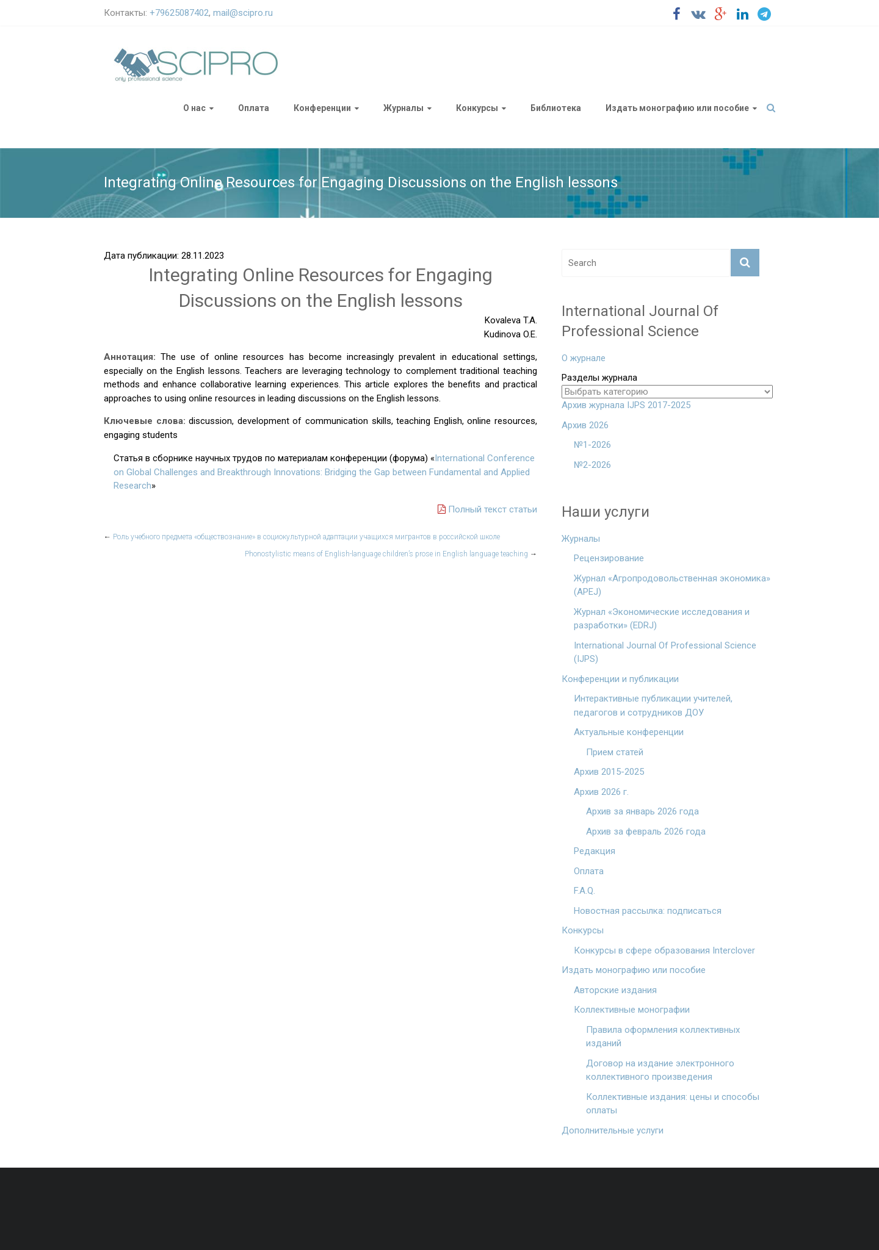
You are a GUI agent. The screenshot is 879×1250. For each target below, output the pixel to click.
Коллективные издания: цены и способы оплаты (672, 1103)
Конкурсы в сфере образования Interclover (664, 950)
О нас (194, 108)
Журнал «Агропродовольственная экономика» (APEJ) (672, 585)
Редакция (594, 851)
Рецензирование (609, 558)
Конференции (322, 108)
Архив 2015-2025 (609, 771)
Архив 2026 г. (601, 791)
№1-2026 (592, 444)
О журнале (584, 358)
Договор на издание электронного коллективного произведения (660, 1070)
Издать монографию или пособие (677, 108)
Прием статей (614, 752)
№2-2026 (592, 464)
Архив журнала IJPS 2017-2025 (626, 405)
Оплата (253, 108)
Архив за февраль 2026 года (646, 831)
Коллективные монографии (632, 1009)
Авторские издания (615, 990)
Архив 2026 (585, 425)
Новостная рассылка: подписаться (648, 910)
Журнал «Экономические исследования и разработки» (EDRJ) (662, 618)
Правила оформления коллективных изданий (663, 1036)
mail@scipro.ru (243, 12)
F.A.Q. (584, 890)
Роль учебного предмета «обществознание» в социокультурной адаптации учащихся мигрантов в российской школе (302, 537)
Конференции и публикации (620, 678)
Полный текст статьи (487, 509)
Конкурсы (477, 108)
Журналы (403, 108)
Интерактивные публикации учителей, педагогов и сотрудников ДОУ (653, 705)
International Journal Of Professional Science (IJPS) (665, 652)
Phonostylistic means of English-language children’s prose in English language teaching (391, 554)
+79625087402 (179, 12)
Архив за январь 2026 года (642, 811)
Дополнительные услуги (613, 1130)
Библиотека (555, 108)
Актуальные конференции (629, 732)
